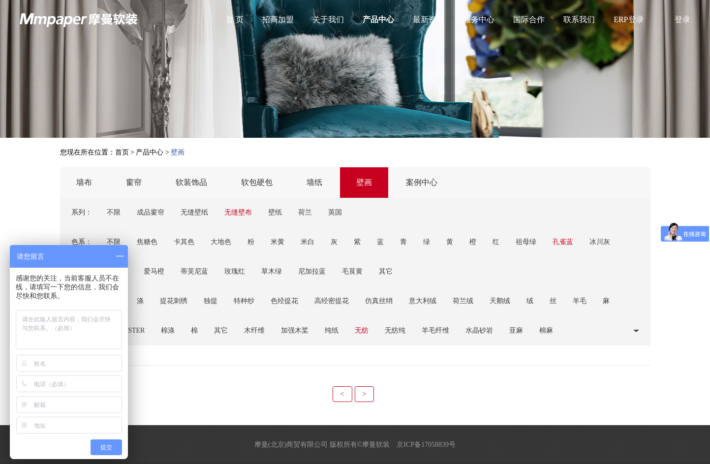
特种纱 (244, 301)
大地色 (221, 242)
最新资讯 (428, 19)
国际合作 (529, 19)
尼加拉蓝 (312, 271)
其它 (386, 271)
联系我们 (579, 19)
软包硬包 (257, 182)
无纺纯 (395, 330)
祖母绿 (526, 242)
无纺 (362, 330)
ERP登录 (629, 19)
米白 (307, 242)
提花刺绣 (173, 301)
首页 (122, 152)
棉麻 (546, 330)
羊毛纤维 (435, 330)
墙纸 (314, 182)
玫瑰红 (234, 271)
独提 (210, 301)
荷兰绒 (463, 301)
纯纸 (332, 330)
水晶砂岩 (479, 330)
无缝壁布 (238, 212)
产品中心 (378, 19)
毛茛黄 (352, 271)
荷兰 (305, 212)
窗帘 (134, 182)
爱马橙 (154, 271)
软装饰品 (191, 182)
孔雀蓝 (563, 242)
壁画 (364, 182)
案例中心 (421, 182)
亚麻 (516, 330)
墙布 (84, 182)
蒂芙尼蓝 (194, 271)
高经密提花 (331, 301)
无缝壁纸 (194, 212)
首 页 (235, 19)
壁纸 (275, 212)
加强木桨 (295, 330)
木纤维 (254, 330)
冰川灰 (599, 242)
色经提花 (284, 301)
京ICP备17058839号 (426, 444)
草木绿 (271, 271)
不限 (114, 212)
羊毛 (580, 301)
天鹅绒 (500, 301)
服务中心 (478, 19)
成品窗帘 (150, 212)
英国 (335, 212)
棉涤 (168, 330)
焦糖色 (147, 242)
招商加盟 (278, 19)
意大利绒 (422, 301)
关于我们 (328, 19)
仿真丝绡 (379, 301)
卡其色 (184, 242)
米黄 (277, 242)
